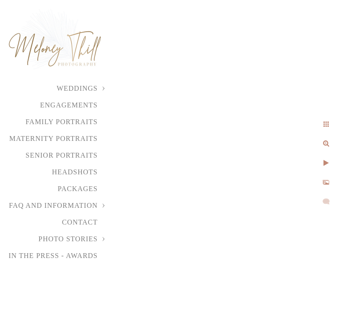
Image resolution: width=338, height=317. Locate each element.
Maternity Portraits (53, 138)
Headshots (75, 172)
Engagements (69, 105)
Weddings (77, 88)
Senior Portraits (62, 155)
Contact (80, 222)
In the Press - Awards (53, 255)
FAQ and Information (53, 205)
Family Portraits (62, 121)
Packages (78, 188)
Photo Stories (68, 239)
